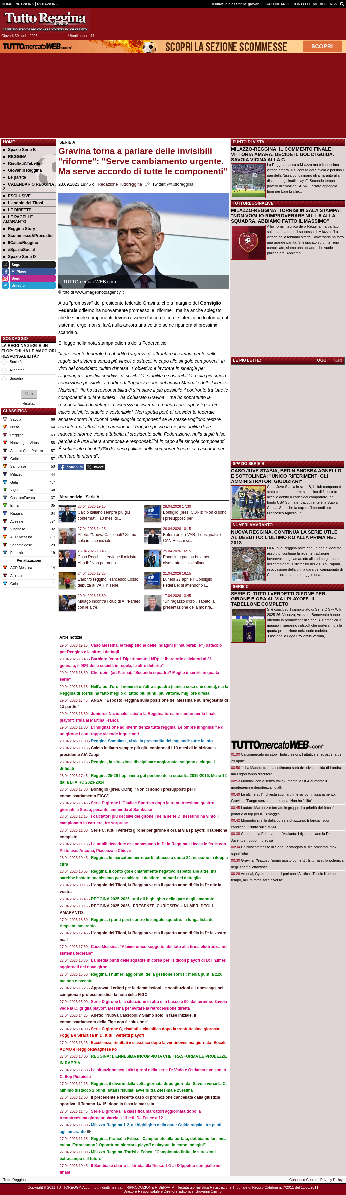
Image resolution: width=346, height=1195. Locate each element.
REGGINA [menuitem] (15, 156)
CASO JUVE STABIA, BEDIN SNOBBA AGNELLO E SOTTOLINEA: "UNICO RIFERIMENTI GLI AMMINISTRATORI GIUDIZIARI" (286, 476)
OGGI (322, 360)
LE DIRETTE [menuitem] (17, 210)
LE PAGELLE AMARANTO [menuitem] (18, 219)
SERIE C (241, 586)
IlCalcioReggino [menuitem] (20, 242)
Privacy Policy (331, 1180)
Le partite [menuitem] (14, 177)
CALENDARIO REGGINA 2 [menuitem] (28, 186)
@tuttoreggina (180, 184)
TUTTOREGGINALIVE (253, 203)
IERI (338, 360)
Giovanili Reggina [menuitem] (22, 170)
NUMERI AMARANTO (253, 525)
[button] (29, 394)
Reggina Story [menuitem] (19, 228)
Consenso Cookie (303, 1180)
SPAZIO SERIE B (248, 463)
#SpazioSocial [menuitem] (19, 249)
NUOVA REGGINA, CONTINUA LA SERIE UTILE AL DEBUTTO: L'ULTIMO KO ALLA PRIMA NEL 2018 (284, 537)
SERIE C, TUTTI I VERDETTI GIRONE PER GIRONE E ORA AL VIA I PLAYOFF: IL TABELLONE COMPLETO (278, 599)
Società (16, 362)
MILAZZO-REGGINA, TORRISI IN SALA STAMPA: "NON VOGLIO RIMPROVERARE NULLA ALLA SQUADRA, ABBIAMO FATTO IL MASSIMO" (286, 216)
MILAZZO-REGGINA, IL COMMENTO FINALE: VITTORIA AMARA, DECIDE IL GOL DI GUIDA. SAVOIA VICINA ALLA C (282, 154)
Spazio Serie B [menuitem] (19, 149)
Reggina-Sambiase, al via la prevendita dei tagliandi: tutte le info (152, 741)
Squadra (16, 378)
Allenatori (16, 370)
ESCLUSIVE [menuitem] (17, 196)
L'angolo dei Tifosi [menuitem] (23, 203)
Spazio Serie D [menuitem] (19, 256)
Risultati (29, 403)
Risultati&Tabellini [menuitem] (23, 163)
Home (9, 142)
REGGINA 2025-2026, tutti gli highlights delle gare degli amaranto (153, 899)
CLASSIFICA (15, 411)
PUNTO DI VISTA (248, 142)
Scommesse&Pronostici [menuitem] (28, 235)
